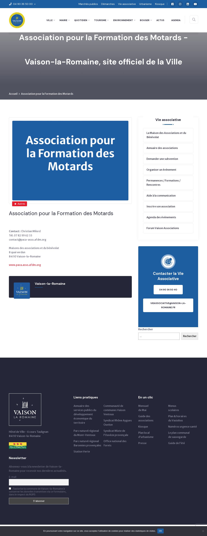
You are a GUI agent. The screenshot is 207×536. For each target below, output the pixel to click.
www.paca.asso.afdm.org (25, 264)
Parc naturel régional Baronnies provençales (87, 443)
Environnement (123, 20)
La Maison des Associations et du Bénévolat (166, 135)
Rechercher (145, 329)
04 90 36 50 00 (23, 4)
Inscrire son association (161, 206)
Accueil (13, 93)
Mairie (63, 20)
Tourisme (100, 20)
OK (160, 531)
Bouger (144, 20)
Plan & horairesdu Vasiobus (177, 418)
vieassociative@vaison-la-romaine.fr (168, 305)
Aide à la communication (161, 195)
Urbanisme (145, 4)
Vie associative (127, 4)
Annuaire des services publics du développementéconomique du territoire (85, 414)
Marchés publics (88, 4)
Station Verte (82, 451)
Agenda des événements (161, 217)
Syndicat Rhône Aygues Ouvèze (118, 422)
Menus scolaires (173, 408)
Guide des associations (145, 418)
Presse (142, 443)
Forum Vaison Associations (163, 228)
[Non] (203, 531)
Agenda (175, 20)
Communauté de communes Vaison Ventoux (114, 410)
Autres (19, 203)
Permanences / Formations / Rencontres (163, 182)
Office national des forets (115, 443)
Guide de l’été (176, 443)
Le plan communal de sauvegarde (179, 435)
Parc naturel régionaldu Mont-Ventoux (86, 433)
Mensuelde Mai (143, 408)
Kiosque (159, 4)
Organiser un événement (161, 169)
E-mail (12, 476)
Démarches (108, 4)
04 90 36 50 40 (168, 289)
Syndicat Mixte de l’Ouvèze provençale (116, 433)
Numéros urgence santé (182, 426)
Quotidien (80, 20)
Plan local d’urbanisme (145, 435)
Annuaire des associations (162, 148)
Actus (160, 20)
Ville (49, 20)
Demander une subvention (162, 158)
